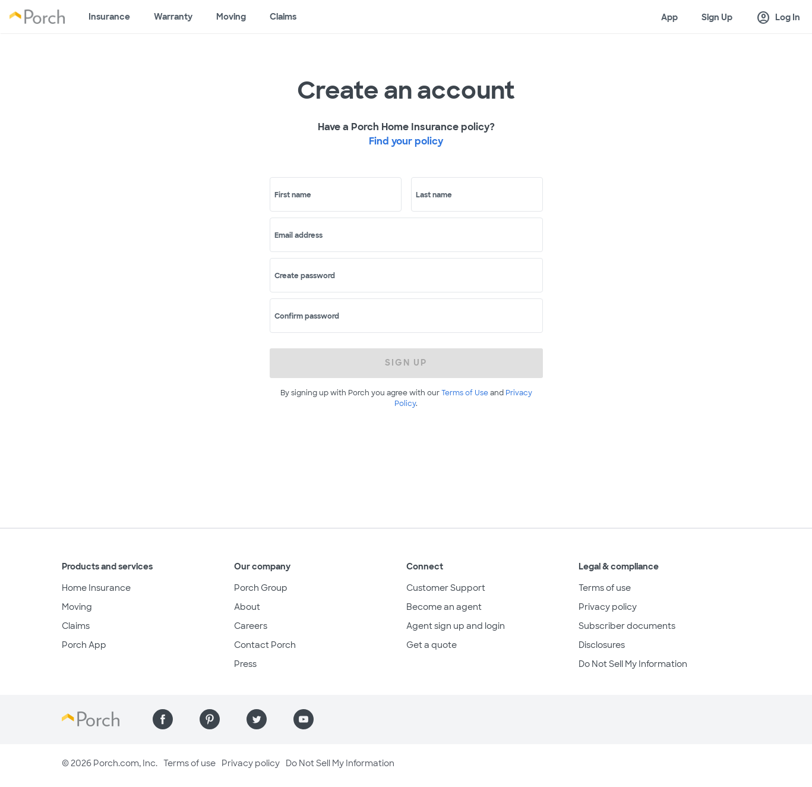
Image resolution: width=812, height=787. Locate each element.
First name (292, 195)
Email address (298, 235)
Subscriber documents (627, 626)
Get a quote (431, 645)
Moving (231, 16)
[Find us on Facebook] (163, 719)
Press (245, 664)
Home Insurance (96, 588)
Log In (778, 18)
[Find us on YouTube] (303, 719)
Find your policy (406, 141)
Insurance (109, 16)
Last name (434, 195)
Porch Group (260, 588)
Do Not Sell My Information (633, 664)
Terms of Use (464, 393)
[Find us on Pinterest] (210, 719)
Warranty (173, 16)
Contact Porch (265, 645)
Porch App (84, 645)
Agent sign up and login (455, 626)
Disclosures (602, 645)
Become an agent (444, 607)
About (247, 607)
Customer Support (445, 588)
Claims (283, 16)
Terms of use (605, 588)
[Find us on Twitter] (257, 719)
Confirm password (306, 316)
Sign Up (717, 17)
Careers (250, 626)
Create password (304, 276)
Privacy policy (608, 607)
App (669, 17)
